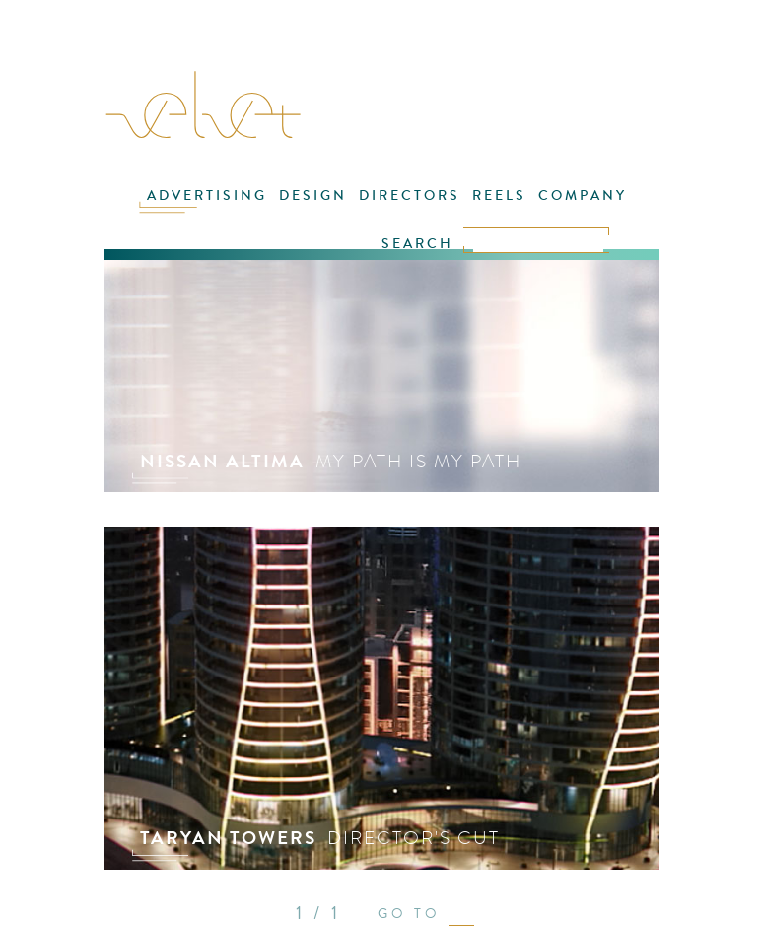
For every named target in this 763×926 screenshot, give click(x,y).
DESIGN (313, 195)
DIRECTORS (409, 195)
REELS (499, 195)
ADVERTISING (207, 195)
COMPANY (582, 195)
